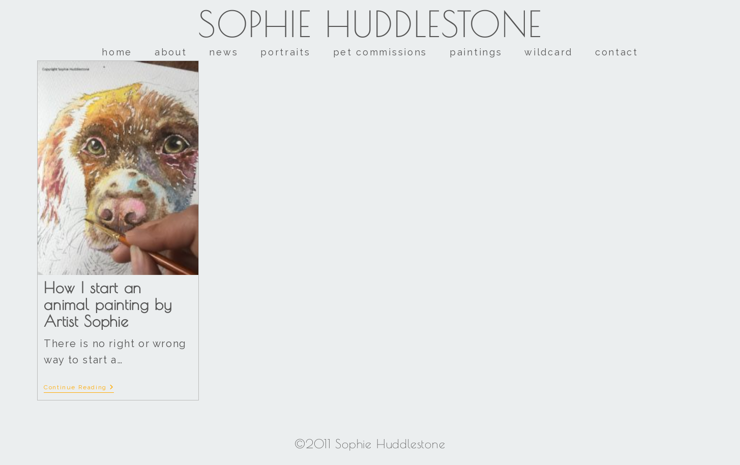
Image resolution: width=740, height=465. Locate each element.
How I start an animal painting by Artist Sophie (108, 304)
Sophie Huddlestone (370, 24)
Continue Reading (79, 387)
